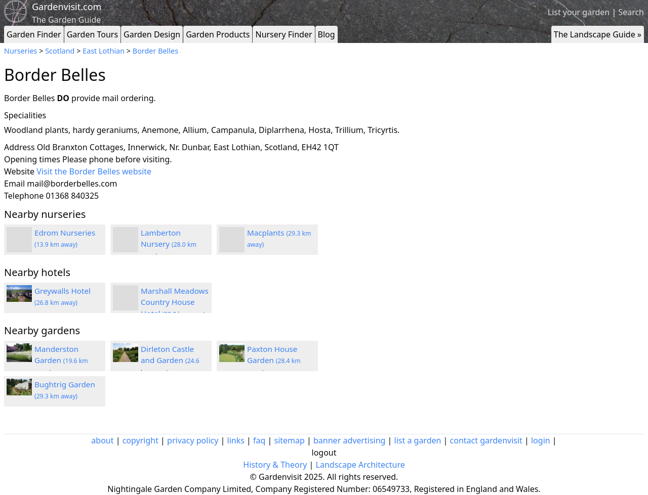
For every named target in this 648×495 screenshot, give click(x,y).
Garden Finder (34, 34)
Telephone (24, 195)
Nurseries (20, 51)
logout (324, 452)
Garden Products (218, 34)
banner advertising (349, 440)
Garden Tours (92, 34)
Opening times (32, 159)
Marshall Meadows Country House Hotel (175, 302)
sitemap (289, 440)
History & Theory (275, 464)
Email (14, 183)
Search (631, 12)
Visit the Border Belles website (93, 171)
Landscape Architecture (360, 464)
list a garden (417, 440)
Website (19, 171)
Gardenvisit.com (66, 7)
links (236, 440)
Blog (326, 34)
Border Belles (155, 51)
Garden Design (152, 34)
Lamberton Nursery (168, 244)
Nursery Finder (283, 34)
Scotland (59, 51)
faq (259, 440)
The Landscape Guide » (597, 34)
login (540, 440)
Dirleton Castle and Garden (170, 360)
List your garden (579, 12)
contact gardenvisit (486, 440)
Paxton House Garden (274, 360)
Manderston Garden (61, 360)
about (102, 440)
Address (19, 147)
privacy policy (192, 440)
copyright (140, 440)
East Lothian (104, 51)
